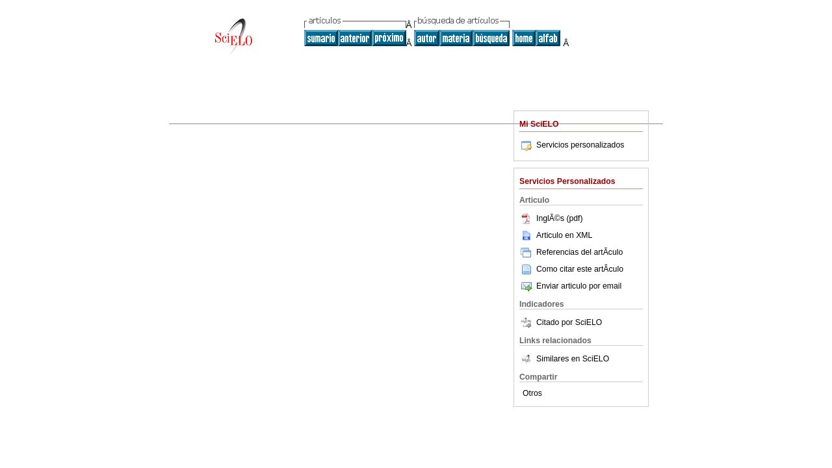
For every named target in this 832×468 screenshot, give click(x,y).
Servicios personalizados (571, 145)
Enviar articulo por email (570, 286)
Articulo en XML (555, 235)
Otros (532, 393)
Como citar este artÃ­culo (579, 269)
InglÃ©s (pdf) (551, 218)
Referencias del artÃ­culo (571, 252)
